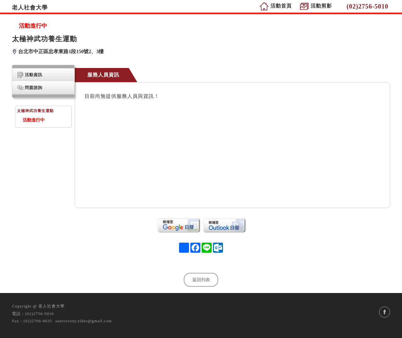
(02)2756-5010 (39, 313)
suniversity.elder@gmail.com (83, 320)
